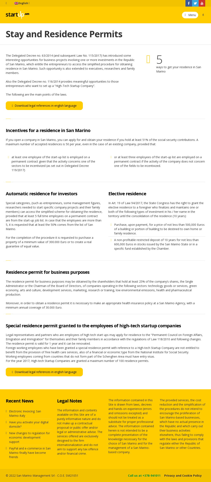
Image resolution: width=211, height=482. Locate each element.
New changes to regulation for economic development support (29, 437)
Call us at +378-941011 (144, 475)
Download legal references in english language (44, 106)
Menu (192, 15)
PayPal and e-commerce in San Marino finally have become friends (30, 452)
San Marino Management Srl (35, 475)
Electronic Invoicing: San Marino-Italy (25, 413)
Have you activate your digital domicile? (28, 424)
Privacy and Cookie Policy (183, 475)
